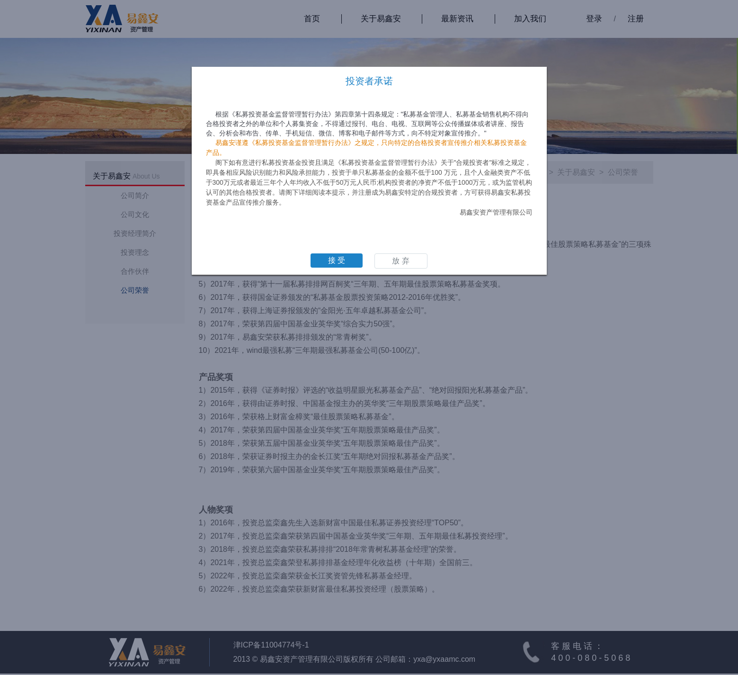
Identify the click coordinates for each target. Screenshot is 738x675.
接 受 (336, 260)
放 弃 (400, 261)
